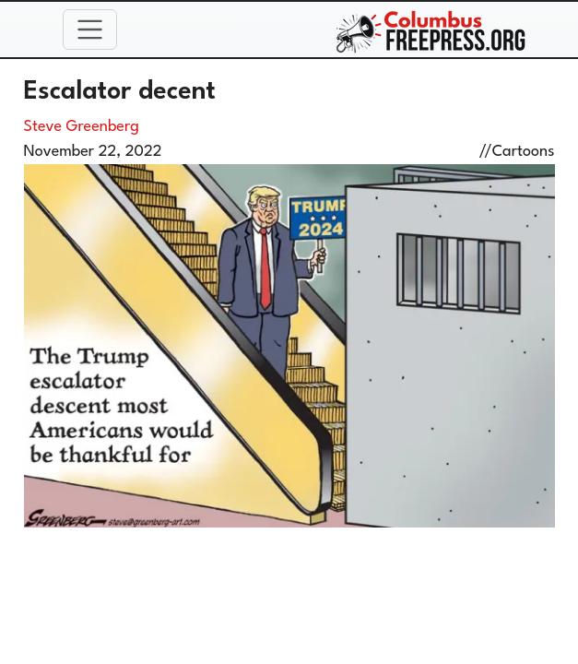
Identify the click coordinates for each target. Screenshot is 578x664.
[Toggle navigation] (90, 29)
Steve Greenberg (81, 127)
